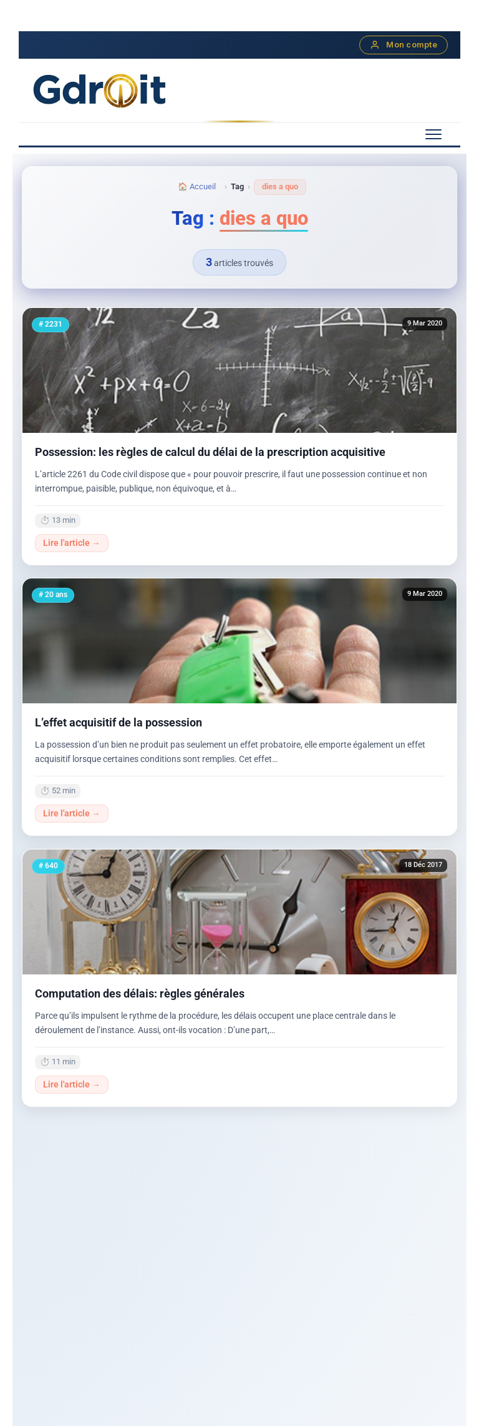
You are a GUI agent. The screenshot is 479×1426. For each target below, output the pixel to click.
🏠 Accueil (197, 186)
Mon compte (403, 45)
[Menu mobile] (433, 134)
